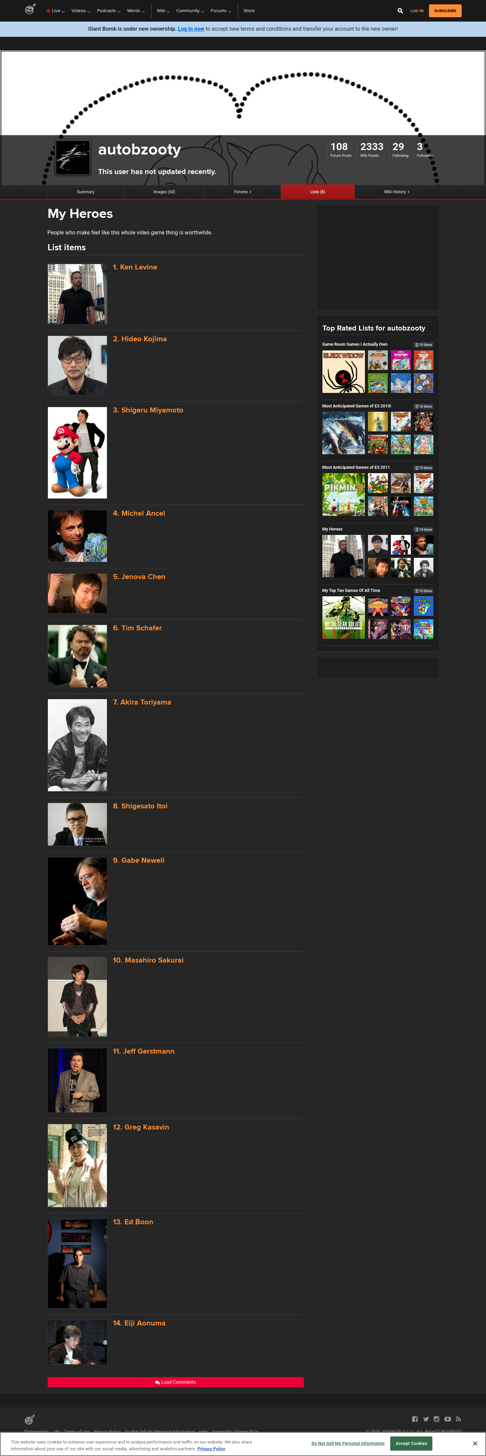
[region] (243, 1444)
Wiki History (395, 192)
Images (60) (164, 192)
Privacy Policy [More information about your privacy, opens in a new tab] (211, 1448)
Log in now (191, 29)
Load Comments (175, 1382)
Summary (85, 192)
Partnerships (36, 1431)
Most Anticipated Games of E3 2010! (378, 405)
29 (398, 146)
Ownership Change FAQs (235, 1431)
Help (203, 1431)
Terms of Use (77, 1431)
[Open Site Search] (400, 11)
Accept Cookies (411, 1443)
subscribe (445, 11)
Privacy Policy (107, 1431)
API (56, 1431)
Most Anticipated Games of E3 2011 (378, 467)
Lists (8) (317, 192)
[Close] (475, 1443)
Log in (417, 10)
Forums (241, 192)
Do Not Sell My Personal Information (160, 1431)
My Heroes (378, 529)
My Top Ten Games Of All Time (378, 590)
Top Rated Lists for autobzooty (373, 328)
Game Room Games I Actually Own (378, 344)
